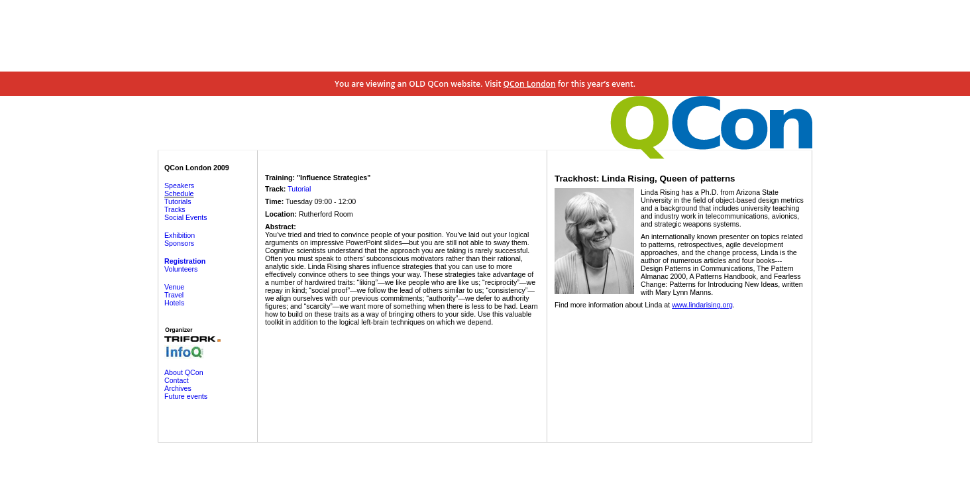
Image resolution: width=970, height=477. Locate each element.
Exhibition (179, 235)
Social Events (185, 217)
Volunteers (180, 269)
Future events (185, 396)
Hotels (174, 303)
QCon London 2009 (196, 168)
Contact (176, 380)
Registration (184, 261)
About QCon (183, 372)
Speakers (179, 185)
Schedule (178, 193)
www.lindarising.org (702, 305)
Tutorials (177, 201)
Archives (177, 388)
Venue (174, 287)
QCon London (530, 83)
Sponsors (179, 243)
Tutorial (299, 189)
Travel (174, 295)
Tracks (175, 209)
